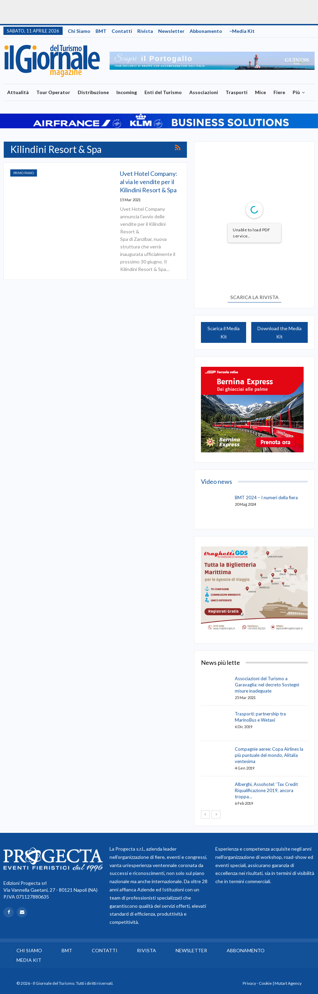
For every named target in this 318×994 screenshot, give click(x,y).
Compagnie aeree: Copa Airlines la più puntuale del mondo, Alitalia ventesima (269, 755)
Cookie (265, 983)
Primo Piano (23, 173)
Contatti (122, 31)
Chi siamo (79, 31)
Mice (260, 92)
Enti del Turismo (163, 92)
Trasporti (236, 92)
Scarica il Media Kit (223, 332)
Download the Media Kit (279, 332)
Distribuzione (93, 92)
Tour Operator (53, 92)
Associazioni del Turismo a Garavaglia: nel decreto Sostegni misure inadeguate (267, 685)
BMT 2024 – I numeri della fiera (266, 497)
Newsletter (171, 31)
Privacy (249, 983)
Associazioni (203, 92)
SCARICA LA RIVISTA (254, 297)
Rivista (145, 31)
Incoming (126, 92)
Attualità (18, 92)
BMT (101, 31)
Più (296, 92)
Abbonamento (206, 31)
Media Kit (243, 31)
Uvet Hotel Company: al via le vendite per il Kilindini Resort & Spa (148, 182)
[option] (212, 61)
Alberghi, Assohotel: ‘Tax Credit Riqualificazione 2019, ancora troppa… (266, 790)
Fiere (279, 92)
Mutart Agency (288, 983)
